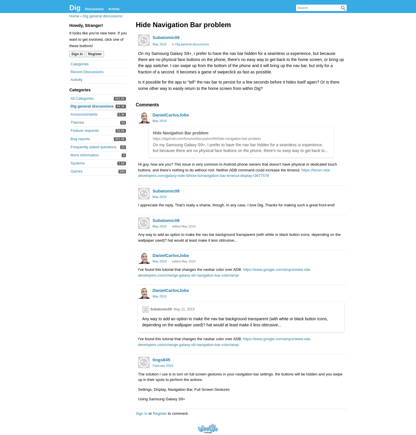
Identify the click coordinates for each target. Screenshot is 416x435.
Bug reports (80, 139)
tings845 (161, 359)
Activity (114, 9)
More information (84, 155)
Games (76, 171)
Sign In (77, 54)
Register (95, 54)
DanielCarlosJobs (171, 114)
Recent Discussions (86, 72)
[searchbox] (321, 8)
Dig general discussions (92, 106)
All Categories (82, 98)
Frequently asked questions (93, 147)
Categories (79, 64)
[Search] (343, 8)
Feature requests (84, 130)
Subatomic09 (166, 37)
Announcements (84, 114)
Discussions (94, 9)
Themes (77, 122)
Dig (75, 8)
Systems (77, 163)
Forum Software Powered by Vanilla (208, 428)
